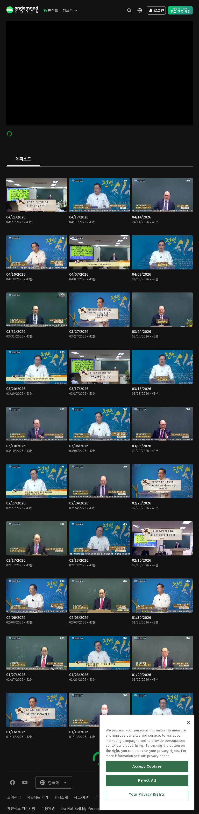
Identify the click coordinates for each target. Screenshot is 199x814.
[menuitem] (49, 10)
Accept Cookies (147, 785)
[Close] (188, 741)
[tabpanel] (99, 469)
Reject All (147, 799)
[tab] (23, 159)
